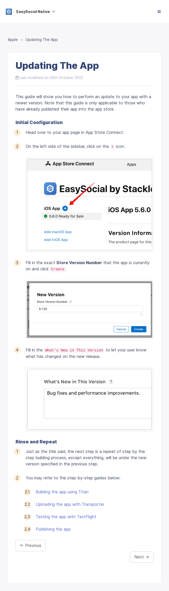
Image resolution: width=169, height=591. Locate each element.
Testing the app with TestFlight (66, 516)
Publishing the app (53, 529)
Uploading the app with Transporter (70, 504)
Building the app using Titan (62, 491)
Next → (141, 556)
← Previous (30, 545)
